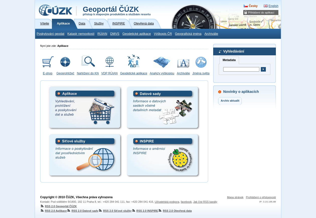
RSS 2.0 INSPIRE (145, 210)
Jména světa (200, 73)
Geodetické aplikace (136, 34)
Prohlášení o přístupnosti (261, 197)
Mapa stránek (235, 197)
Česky (253, 6)
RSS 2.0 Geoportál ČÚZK (58, 206)
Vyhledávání (233, 51)
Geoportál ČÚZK (117, 10)
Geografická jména (188, 34)
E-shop (47, 73)
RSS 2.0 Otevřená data (175, 210)
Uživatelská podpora (167, 201)
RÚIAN (102, 34)
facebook (186, 201)
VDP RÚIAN (109, 73)
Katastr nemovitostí (81, 34)
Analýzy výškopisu (162, 73)
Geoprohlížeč (65, 73)
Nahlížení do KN (88, 73)
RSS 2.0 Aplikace (53, 210)
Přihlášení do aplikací (261, 12)
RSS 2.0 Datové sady (82, 210)
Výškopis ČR (163, 34)
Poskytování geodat (50, 34)
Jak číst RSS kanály (205, 201)
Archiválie (211, 34)
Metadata (229, 60)
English (273, 6)
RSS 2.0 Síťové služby (115, 210)
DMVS (114, 34)
